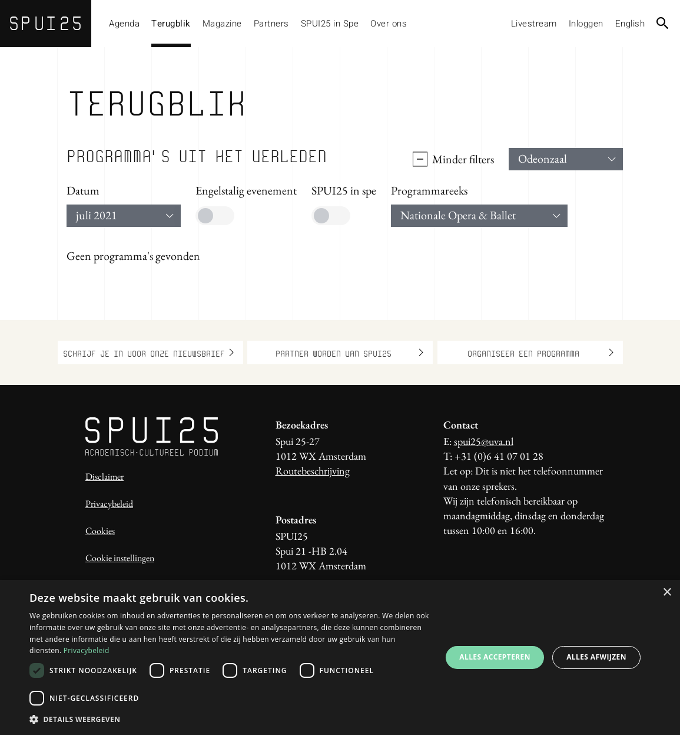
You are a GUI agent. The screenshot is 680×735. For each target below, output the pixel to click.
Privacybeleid (109, 503)
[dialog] (340, 657)
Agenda (124, 23)
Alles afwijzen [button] (596, 657)
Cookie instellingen (119, 558)
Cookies (100, 531)
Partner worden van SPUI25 (349, 352)
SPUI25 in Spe (330, 23)
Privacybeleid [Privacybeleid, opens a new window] (87, 650)
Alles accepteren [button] (494, 657)
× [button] (666, 592)
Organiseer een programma (540, 352)
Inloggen (586, 23)
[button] (229, 719)
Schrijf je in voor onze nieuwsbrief (148, 352)
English (630, 23)
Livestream (534, 23)
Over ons (388, 23)
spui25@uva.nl (483, 441)
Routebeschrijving (313, 470)
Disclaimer (104, 476)
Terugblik (171, 23)
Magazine (222, 23)
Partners (271, 23)
